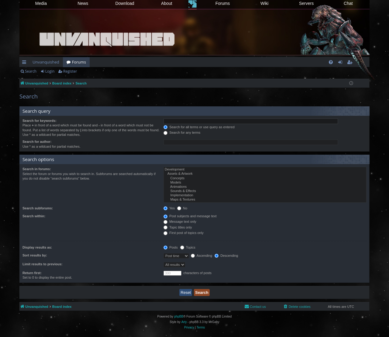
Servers (306, 3)
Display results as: (37, 247)
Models (265, 183)
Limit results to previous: (42, 264)
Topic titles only (178, 227)
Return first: (32, 273)
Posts (171, 247)
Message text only (180, 221)
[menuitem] (331, 62)
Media (41, 3)
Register (70, 71)
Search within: (33, 216)
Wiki (264, 3)
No (182, 208)
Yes (169, 208)
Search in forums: (36, 169)
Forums (222, 3)
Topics (187, 247)
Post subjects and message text (190, 216)
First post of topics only (184, 233)
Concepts (265, 178)
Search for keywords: (39, 120)
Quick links (25, 63)
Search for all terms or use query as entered (199, 127)
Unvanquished (46, 62)
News (82, 3)
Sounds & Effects (265, 191)
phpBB (178, 316)
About (166, 3)
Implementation (265, 195)
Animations (265, 187)
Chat (348, 3)
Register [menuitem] (351, 63)
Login (49, 71)
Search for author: (36, 141)
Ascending (201, 255)
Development (265, 169)
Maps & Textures (265, 200)
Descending (226, 255)
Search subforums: (37, 208)
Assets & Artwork (265, 174)
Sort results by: (34, 255)
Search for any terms (182, 132)
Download (124, 3)
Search (30, 71)
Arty (184, 322)
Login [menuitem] (341, 63)
